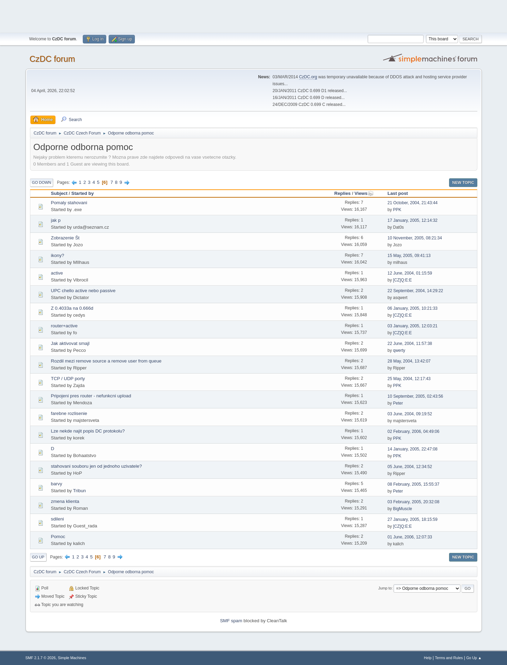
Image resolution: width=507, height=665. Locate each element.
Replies (342, 193)
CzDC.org (308, 77)
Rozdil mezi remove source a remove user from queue (106, 361)
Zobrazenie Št (65, 237)
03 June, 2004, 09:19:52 (410, 413)
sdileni (57, 519)
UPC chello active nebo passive (83, 290)
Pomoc (58, 536)
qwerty (399, 350)
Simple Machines (72, 658)
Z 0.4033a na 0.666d (72, 308)
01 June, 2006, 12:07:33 (410, 537)
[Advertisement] (253, 15)
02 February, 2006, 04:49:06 (413, 431)
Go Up (38, 557)
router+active (64, 325)
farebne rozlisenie (69, 413)
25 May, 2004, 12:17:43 (409, 378)
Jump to (384, 588)
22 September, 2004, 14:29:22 (415, 290)
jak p (56, 220)
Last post (398, 193)
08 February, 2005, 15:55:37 (413, 484)
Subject (59, 193)
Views (364, 193)
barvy (56, 483)
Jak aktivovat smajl (70, 343)
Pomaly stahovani (69, 202)
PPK (397, 209)
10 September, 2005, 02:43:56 (415, 396)
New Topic (463, 182)
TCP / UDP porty (68, 378)
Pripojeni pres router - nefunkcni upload (91, 395)
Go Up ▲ (474, 658)
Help (427, 658)
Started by (82, 193)
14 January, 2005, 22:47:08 (413, 449)
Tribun (79, 490)
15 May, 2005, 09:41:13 (409, 255)
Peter (398, 403)
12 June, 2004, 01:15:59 (410, 273)
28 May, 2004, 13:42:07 (409, 361)
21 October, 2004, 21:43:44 (413, 202)
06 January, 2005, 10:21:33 (413, 308)
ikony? (57, 255)
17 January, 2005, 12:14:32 (413, 220)
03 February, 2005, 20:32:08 (413, 501)
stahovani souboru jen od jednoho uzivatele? (96, 466)
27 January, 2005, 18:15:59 (413, 519)
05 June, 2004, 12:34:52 (410, 466)
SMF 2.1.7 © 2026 (41, 658)
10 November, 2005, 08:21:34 (415, 238)
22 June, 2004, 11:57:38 (410, 343)
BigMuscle (402, 508)
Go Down (41, 182)
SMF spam (231, 620)
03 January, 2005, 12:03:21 (413, 326)
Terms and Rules (449, 658)
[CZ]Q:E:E (402, 280)
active (57, 273)
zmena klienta (65, 501)
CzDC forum (52, 58)
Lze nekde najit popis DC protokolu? (88, 431)
